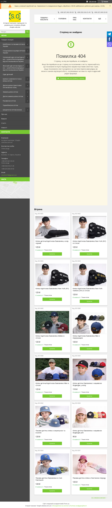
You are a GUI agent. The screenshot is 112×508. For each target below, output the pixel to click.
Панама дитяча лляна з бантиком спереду (89, 478)
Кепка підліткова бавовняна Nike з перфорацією (86, 337)
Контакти (87, 19)
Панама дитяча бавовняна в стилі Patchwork (49, 479)
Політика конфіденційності (78, 506)
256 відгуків (92, 1)
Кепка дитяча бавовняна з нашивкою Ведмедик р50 (87, 432)
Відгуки (4, 119)
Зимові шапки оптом (10, 92)
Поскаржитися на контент (60, 506)
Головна (62, 19)
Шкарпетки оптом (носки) (12, 110)
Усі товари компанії (98, 498)
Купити (52, 254)
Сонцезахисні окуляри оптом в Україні (14, 52)
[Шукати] (27, 31)
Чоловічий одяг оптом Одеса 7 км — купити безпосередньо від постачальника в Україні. (14, 59)
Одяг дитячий (8, 74)
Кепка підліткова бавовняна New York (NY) (52, 289)
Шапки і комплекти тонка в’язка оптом (12, 80)
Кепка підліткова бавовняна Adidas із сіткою (50, 337)
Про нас (4, 114)
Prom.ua (66, 504)
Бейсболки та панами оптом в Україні (14, 45)
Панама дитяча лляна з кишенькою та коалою (50, 432)
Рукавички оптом (9, 101)
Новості (4, 128)
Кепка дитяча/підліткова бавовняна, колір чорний (52, 242)
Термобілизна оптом (10, 105)
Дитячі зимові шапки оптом (13, 96)
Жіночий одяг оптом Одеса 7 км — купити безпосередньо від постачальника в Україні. (13, 68)
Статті (3, 123)
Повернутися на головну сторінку (72, 78)
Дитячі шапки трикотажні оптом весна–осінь (12, 86)
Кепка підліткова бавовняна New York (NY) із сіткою (89, 242)
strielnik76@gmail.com (9, 175)
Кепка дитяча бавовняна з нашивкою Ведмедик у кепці (87, 384)
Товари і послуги (7, 40)
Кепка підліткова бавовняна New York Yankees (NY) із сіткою (87, 290)
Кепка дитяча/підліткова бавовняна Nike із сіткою (52, 384)
